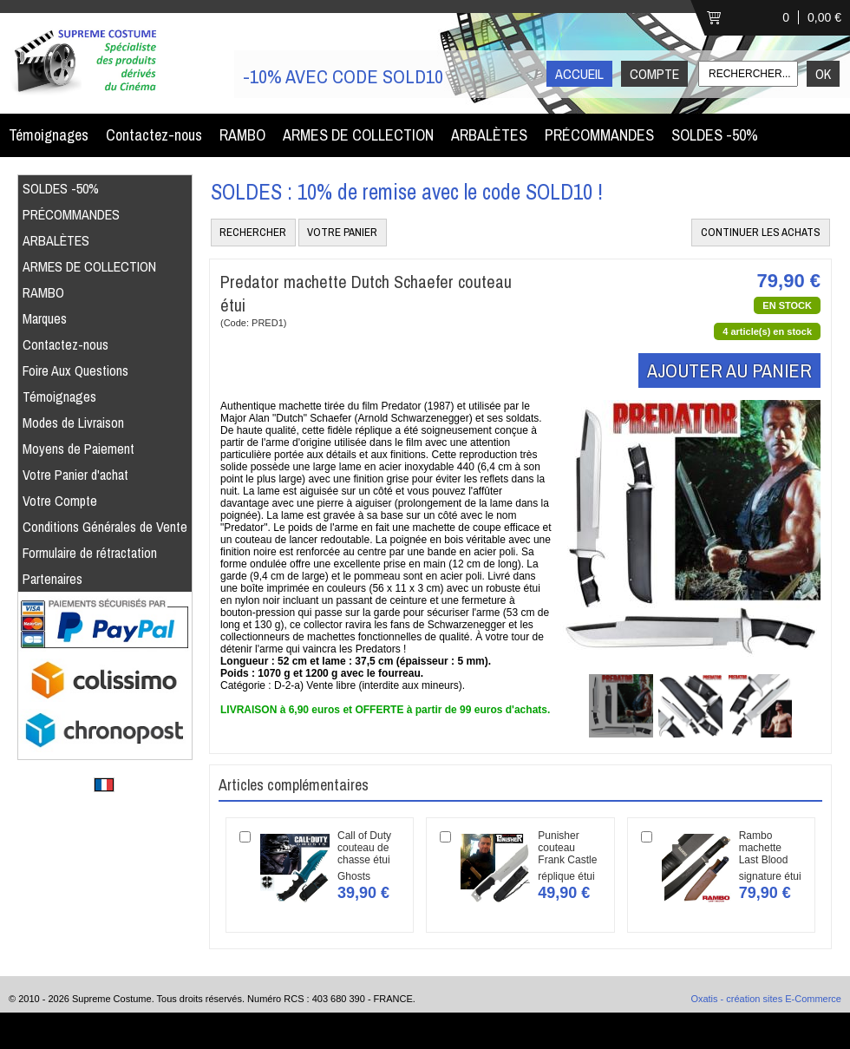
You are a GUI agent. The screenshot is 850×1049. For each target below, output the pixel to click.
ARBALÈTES (489, 135)
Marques (45, 318)
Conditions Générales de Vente (105, 526)
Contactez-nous (154, 135)
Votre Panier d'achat (75, 474)
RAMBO (242, 135)
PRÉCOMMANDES (599, 135)
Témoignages (48, 135)
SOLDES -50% (714, 135)
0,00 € (824, 17)
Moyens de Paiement (78, 448)
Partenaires (52, 578)
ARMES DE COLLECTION (358, 135)
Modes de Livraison (73, 422)
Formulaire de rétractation (90, 552)
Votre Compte (60, 500)
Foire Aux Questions (75, 370)
